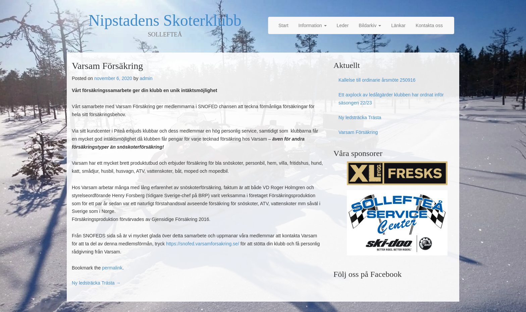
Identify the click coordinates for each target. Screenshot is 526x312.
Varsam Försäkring (358, 132)
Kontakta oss (429, 25)
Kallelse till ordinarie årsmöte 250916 (377, 80)
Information (313, 25)
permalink (112, 267)
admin (146, 78)
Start (283, 25)
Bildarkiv (370, 25)
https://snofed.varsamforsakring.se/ (202, 243)
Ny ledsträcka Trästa (96, 283)
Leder (343, 25)
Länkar (398, 25)
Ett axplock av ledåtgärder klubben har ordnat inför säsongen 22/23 (391, 98)
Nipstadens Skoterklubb (164, 20)
